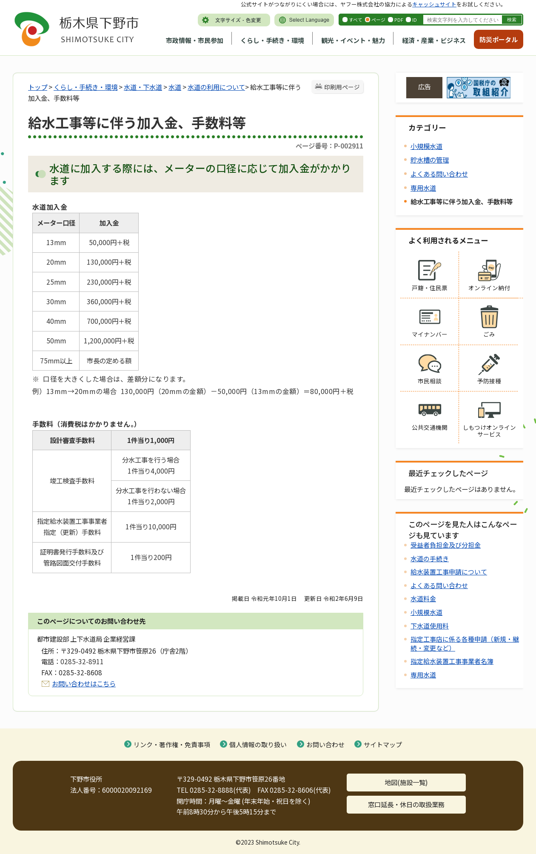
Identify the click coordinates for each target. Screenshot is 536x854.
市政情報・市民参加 (194, 40)
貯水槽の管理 (430, 159)
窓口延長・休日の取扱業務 (406, 804)
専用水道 (423, 187)
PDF (398, 19)
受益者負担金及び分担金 (446, 544)
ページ (378, 19)
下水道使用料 (430, 625)
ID (414, 19)
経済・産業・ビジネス (434, 40)
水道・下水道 (143, 86)
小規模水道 (426, 146)
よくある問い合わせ (439, 173)
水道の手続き (430, 558)
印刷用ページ (342, 87)
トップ (37, 86)
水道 (174, 86)
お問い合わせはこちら (84, 683)
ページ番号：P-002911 (329, 145)
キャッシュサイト (434, 4)
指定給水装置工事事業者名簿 (452, 661)
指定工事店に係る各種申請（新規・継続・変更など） (465, 643)
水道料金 (423, 598)
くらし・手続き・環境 (272, 40)
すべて (355, 19)
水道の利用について (216, 86)
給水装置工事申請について (449, 571)
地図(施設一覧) (406, 782)
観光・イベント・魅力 (353, 40)
